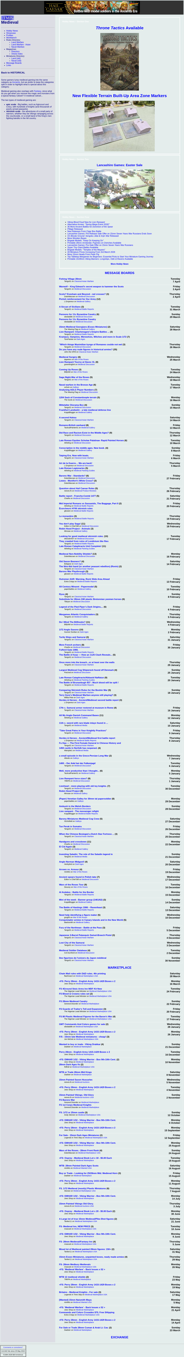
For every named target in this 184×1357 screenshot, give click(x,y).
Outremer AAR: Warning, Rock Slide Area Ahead (84, 579)
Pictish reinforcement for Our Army (77, 299)
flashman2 (68, 976)
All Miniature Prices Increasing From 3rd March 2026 (91, 252)
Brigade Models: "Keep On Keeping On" (85, 240)
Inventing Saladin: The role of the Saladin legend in (86, 854)
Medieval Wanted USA (82, 1168)
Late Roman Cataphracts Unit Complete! (80, 546)
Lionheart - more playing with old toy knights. (83, 786)
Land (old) (16, 58)
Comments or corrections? (13, 1347)
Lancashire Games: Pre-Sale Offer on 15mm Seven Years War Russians (100, 245)
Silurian (67, 1191)
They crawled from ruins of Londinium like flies (83, 541)
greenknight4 (69, 364)
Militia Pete (68, 697)
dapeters (67, 359)
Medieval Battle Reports (84, 309)
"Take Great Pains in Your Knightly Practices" (83, 730)
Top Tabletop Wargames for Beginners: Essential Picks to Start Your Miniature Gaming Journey (110, 257)
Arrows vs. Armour (69, 869)
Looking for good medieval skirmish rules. (81, 536)
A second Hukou (67, 417)
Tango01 (67, 281)
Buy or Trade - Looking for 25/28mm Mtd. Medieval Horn (88, 1173)
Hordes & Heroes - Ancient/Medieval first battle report (87, 738)
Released (75, 229)
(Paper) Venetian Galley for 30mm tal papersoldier (85, 798)
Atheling (67, 443)
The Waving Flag (71, 329)
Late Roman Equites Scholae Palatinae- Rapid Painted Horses (91, 440)
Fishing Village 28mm (70, 279)
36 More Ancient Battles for (90, 227)
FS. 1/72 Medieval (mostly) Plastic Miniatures (82, 1188)
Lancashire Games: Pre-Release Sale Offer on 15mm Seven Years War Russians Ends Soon (109, 234)
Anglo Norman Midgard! (71, 861)
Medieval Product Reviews (85, 491)
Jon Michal (68, 1039)
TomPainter (68, 339)
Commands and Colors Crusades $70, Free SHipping (86, 1312)
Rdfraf (66, 1067)
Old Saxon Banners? (70, 561)
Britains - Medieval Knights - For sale (78, 1292)
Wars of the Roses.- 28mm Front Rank (79, 1150)
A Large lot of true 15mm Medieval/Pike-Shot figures (86, 1219)
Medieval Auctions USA (84, 1097)
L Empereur (69, 301)
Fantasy (37, 91)
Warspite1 (68, 750)
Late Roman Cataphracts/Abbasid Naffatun (81, 677)
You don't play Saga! (70, 523)
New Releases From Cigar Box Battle (84, 231)
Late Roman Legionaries (72, 468)
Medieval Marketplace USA (87, 976)
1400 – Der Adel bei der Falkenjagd (77, 763)
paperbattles (69, 589)
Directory (15, 51)
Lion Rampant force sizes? (73, 778)
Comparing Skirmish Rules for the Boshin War (83, 690)
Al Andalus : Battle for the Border (76, 892)
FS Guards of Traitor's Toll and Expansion (81, 1009)
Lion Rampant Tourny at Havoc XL (77, 362)
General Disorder (71, 1004)
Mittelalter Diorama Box (71, 405)
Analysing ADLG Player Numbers (76, 389)
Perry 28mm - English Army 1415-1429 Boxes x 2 (84, 1052)
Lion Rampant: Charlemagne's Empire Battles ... (84, 332)
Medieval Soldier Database (73, 950)
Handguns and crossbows (73, 841)
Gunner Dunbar (70, 632)
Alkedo (67, 758)
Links (8, 65)
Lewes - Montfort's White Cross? (76, 480)
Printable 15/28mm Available (100, 259)
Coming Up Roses (68, 369)
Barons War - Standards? (72, 475)
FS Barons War (67, 1100)
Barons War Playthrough (72, 571)
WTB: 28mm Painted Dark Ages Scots (78, 1165)
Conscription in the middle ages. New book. (82, 448)
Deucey (67, 887)
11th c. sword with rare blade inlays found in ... (83, 723)
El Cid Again (65, 846)
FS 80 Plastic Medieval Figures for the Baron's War (85, 1016)
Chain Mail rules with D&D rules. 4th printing (82, 973)
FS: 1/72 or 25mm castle (71, 1112)
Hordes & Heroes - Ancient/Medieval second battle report (89, 700)
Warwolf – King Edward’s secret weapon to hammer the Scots (91, 286)
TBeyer (67, 602)
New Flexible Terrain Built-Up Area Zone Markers (119, 95)
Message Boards (14, 63)
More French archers (70, 645)
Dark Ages (81, 339)
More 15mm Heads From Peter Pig (83, 254)
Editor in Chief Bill (71, 526)
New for (86, 222)
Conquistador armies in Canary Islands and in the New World (91, 920)
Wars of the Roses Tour (71, 884)
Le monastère (66, 516)
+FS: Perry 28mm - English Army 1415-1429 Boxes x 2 (87, 981)
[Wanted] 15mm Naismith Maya (75, 1300)
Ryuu (62, 594)
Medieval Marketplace (85, 984)
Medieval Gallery (83, 301)
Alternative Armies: (88, 224)
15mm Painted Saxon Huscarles (75, 1079)
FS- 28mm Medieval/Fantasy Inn (75, 1241)
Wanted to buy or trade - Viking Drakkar (79, 1044)
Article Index (17, 54)
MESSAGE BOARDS (119, 273)
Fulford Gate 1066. (68, 650)
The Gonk (68, 400)
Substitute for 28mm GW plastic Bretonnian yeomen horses (90, 599)
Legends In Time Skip (73, 1138)
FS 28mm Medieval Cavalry (73, 1001)
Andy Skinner (69, 1115)
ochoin (67, 387)
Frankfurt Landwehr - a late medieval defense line (85, 410)
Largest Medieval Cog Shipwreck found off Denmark (86, 670)
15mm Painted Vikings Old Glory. (76, 1203)
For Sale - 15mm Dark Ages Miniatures (79, 1135)
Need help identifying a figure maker (78, 915)
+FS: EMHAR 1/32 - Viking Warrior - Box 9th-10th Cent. (87, 1059)
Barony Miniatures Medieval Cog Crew (79, 818)
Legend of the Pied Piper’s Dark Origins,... (81, 607)
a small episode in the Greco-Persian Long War (83, 755)
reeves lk (68, 491)
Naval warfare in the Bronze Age (76, 384)
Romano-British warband (72, 425)
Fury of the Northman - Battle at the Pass (80, 927)
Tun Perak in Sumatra (70, 826)
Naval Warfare (17, 47)
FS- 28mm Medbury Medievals (75, 1264)
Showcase (11, 33)
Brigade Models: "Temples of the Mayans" (86, 250)
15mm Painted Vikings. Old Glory (76, 1095)
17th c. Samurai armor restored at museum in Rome (86, 707)
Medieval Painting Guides (84, 471)
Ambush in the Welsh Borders (74, 806)
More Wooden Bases (76, 238)
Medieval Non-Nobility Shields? (75, 554)
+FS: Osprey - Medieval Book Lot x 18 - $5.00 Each (85, 1158)
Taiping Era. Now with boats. (74, 455)
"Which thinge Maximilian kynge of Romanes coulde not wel (90, 344)
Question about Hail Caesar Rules (76, 488)
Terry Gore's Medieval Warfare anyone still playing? (86, 695)
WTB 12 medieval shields (72, 1277)
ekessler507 (69, 539)
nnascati (67, 1229)
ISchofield (68, 821)
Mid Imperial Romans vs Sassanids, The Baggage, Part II (88, 503)
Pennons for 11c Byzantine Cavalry (77, 314)
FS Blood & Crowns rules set (74, 993)
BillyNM (67, 372)
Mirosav (67, 531)
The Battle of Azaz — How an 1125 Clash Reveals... (85, 654)
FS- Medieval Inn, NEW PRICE (74, 1226)
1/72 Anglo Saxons (69, 629)
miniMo (67, 872)
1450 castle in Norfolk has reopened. (78, 748)
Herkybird (68, 864)
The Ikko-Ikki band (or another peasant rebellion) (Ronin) (88, 566)
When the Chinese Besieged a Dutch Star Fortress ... (86, 834)
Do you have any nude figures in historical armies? (85, 349)
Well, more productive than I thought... (79, 771)
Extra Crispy (69, 581)
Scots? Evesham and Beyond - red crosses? (82, 294)
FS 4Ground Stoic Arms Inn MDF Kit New (80, 988)
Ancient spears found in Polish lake (77, 877)
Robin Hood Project (69, 791)
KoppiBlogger (69, 412)
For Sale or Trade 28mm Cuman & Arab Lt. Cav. (83, 1327)
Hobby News (12, 31)
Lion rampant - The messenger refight (79, 811)
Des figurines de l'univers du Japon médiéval (82, 958)
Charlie (67, 498)
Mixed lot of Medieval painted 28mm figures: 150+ (85, 1249)
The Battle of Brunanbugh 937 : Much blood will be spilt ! (89, 682)
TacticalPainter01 (71, 428)
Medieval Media (80, 725)
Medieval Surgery (68, 357)
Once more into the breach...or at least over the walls (86, 662)
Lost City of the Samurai (71, 942)
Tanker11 (68, 1221)
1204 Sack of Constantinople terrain (78, 397)
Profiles (9, 35)
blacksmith (68, 922)
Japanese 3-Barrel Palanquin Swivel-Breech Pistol (85, 935)
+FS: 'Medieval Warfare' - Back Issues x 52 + (82, 1269)
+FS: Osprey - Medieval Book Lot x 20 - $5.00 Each (85, 1211)
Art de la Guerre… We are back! (75, 463)
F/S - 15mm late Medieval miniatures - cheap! (82, 1036)
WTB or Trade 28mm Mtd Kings (75, 1072)
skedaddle (68, 317)
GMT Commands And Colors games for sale (82, 1024)
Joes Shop (68, 984)
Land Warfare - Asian (21, 44)
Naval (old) (16, 61)
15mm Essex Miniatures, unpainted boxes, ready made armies (91, 1257)
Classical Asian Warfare (84, 281)
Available (119, 28)
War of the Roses (81, 359)
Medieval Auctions (82, 1082)
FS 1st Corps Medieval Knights (75, 1105)
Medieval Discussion (82, 289)
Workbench (11, 38)
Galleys (76, 387)
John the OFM (70, 352)
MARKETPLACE (119, 967)
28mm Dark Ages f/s (69, 1064)
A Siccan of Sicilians (69, 306)
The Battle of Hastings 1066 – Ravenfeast (80, 907)
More (120, 264)
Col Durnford (69, 953)
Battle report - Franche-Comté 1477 (77, 496)
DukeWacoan (69, 296)
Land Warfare (17, 42)
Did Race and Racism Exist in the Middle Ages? (84, 432)
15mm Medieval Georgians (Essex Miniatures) (83, 327)
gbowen (67, 511)
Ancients (16, 82)
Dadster (67, 1047)
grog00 (67, 917)
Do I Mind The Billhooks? (72, 622)
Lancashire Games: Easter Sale (119, 165)
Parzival (67, 672)
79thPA (67, 781)
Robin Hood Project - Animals (74, 528)
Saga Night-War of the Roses (74, 377)
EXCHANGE (119, 1337)
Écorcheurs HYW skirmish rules (76, 508)
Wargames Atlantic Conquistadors (77, 614)
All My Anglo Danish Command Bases (79, 715)
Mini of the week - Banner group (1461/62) (81, 899)
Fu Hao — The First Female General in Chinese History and (90, 743)
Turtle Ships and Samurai (72, 637)
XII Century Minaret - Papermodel (76, 586)
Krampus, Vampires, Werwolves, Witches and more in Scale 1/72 (93, 337)
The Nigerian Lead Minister (75, 991)
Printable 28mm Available (94, 243)
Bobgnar (67, 564)
